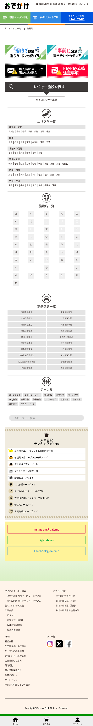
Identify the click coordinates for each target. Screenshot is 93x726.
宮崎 (40, 185)
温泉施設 (13, 404)
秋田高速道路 (26, 324)
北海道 (11, 131)
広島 (28, 174)
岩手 (24, 131)
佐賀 (16, 185)
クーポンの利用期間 (14, 651)
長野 (34, 153)
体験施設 (37, 399)
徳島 (40, 174)
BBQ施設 (13, 399)
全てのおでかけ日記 (65, 596)
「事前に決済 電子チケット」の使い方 (23, 600)
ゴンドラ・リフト (32, 394)
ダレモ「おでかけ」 (13, 28)
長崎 (22, 185)
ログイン (11, 615)
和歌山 (65, 163)
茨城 (42, 142)
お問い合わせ (11, 675)
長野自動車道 (66, 343)
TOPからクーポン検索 (15, 591)
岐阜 (22, 163)
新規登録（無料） (15, 620)
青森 (18, 131)
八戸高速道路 (66, 318)
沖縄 (54, 185)
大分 (34, 185)
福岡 (10, 185)
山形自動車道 (66, 324)
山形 (36, 131)
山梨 (40, 153)
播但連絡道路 (66, 361)
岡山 (22, 174)
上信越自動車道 (66, 336)
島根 (16, 174)
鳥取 (10, 174)
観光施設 (48, 394)
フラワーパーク (27, 404)
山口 (34, 174)
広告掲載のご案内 (13, 660)
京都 (52, 163)
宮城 (42, 131)
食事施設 (64, 399)
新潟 (10, 153)
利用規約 (9, 665)
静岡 (10, 163)
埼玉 (10, 142)
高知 (58, 174)
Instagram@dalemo (46, 529)
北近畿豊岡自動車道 (26, 361)
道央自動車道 (66, 312)
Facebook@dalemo (46, 551)
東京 (28, 142)
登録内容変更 (13, 629)
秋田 (30, 131)
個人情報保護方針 (13, 670)
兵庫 (46, 163)
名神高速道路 (66, 355)
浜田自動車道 (66, 367)
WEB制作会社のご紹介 (15, 646)
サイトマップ (11, 680)
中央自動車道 (26, 343)
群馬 (22, 142)
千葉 (48, 142)
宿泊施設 (76, 399)
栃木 (16, 142)
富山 (16, 153)
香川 (46, 174)
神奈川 (35, 142)
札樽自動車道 (26, 318)
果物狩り (60, 394)
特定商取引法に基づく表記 (17, 684)
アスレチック (51, 399)
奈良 (58, 163)
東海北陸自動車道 (26, 355)
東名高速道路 (26, 349)
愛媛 (52, 174)
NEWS (8, 636)
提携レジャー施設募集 (15, 655)
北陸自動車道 (66, 349)
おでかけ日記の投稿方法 (67, 610)
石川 (22, 153)
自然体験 (25, 399)
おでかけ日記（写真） (66, 600)
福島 (48, 131)
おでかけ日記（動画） (66, 605)
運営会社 (9, 641)
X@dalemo (47, 540)
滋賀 (34, 163)
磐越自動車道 (66, 330)
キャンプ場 (73, 394)
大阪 (40, 163)
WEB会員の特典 (14, 624)
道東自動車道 (26, 312)
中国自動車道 (26, 367)
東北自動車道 (26, 330)
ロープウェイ (14, 394)
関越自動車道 (26, 336)
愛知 (16, 163)
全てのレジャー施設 (46, 99)
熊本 (28, 185)
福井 (28, 153)
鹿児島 (47, 185)
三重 (28, 163)
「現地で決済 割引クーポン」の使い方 (23, 596)
